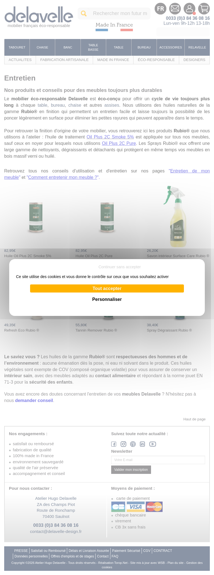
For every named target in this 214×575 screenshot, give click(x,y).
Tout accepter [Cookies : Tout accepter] (107, 288)
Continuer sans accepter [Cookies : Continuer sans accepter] (119, 267)
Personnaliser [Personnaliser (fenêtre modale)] (107, 299)
